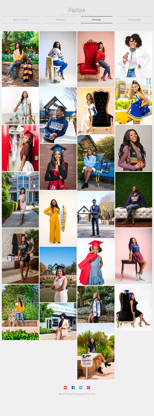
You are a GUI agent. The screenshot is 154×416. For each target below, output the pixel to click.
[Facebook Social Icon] (73, 387)
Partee (76, 9)
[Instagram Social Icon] (88, 387)
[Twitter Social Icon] (80, 387)
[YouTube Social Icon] (65, 387)
